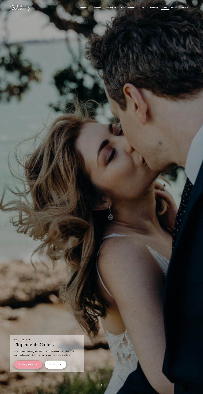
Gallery (165, 7)
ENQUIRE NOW (28, 364)
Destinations (112, 7)
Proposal (155, 7)
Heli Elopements (129, 7)
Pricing (174, 7)
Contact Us (185, 7)
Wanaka (98, 7)
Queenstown (85, 7)
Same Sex (143, 7)
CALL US (55, 364)
